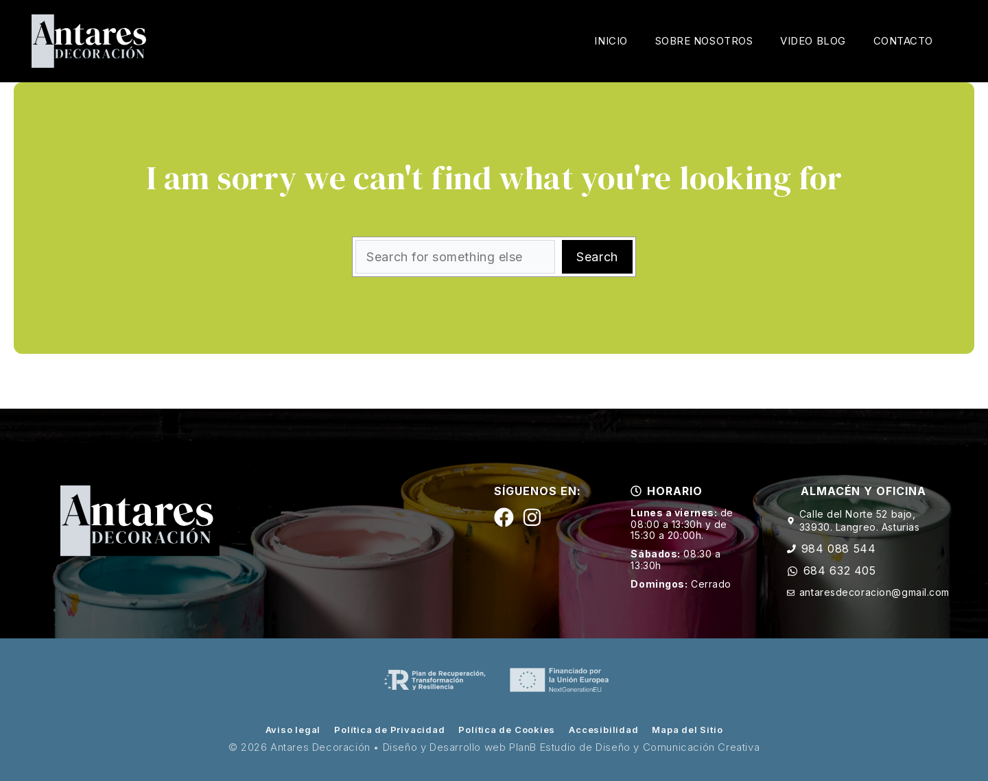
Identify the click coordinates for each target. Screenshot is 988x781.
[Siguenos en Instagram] (532, 517)
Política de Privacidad (389, 729)
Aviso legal (293, 729)
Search (597, 257)
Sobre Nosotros (704, 40)
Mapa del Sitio (687, 729)
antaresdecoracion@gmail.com (874, 592)
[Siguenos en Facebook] (504, 517)
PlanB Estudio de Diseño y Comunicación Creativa (634, 747)
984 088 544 (838, 548)
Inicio (610, 40)
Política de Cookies (506, 729)
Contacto (903, 40)
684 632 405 (839, 570)
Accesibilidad (603, 729)
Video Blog (812, 40)
